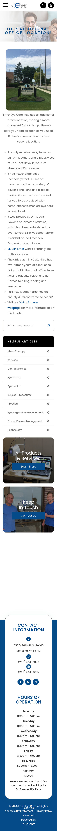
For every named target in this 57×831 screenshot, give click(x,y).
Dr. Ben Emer (15, 249)
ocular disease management (25, 421)
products (13, 403)
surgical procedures (19, 395)
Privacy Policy (44, 811)
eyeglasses (14, 377)
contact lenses (17, 369)
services (13, 360)
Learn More (28, 466)
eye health (14, 386)
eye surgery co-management (25, 412)
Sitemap (29, 815)
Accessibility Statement (19, 811)
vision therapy (16, 351)
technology (15, 430)
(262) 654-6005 (28, 662)
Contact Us (28, 515)
